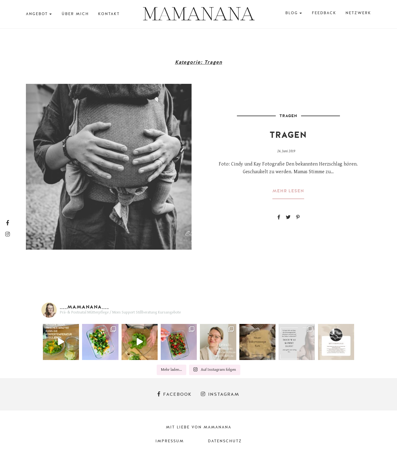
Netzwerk (358, 12)
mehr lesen (288, 191)
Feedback (324, 12)
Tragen (288, 116)
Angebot (37, 13)
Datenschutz (225, 441)
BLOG (291, 12)
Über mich (75, 13)
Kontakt (109, 13)
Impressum (169, 441)
